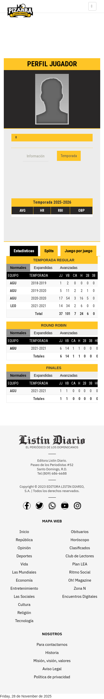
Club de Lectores (80, 556)
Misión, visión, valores (52, 660)
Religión (24, 612)
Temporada (69, 156)
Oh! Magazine (79, 580)
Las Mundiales (24, 572)
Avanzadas (68, 268)
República (24, 539)
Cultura (24, 604)
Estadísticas (24, 251)
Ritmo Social (79, 572)
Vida (24, 564)
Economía (24, 580)
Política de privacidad (52, 676)
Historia (51, 652)
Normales (18, 268)
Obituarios (80, 531)
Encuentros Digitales (79, 596)
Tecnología (24, 620)
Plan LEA (79, 564)
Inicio (24, 531)
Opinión (24, 547)
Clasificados (80, 547)
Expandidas (43, 268)
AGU (13, 283)
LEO (13, 306)
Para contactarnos (51, 644)
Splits (49, 251)
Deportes (24, 556)
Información (36, 156)
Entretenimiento (24, 588)
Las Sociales (24, 596)
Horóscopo (80, 539)
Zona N (80, 588)
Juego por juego (78, 251)
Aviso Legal (52, 668)
